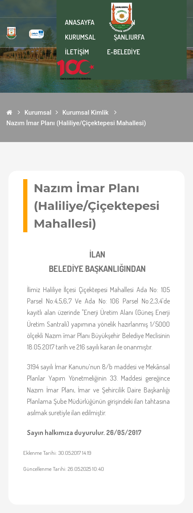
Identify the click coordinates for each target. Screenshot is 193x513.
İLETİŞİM (77, 52)
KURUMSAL (80, 37)
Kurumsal (37, 112)
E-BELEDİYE (123, 52)
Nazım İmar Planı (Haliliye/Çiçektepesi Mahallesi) (76, 123)
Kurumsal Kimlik (85, 112)
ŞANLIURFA (129, 37)
